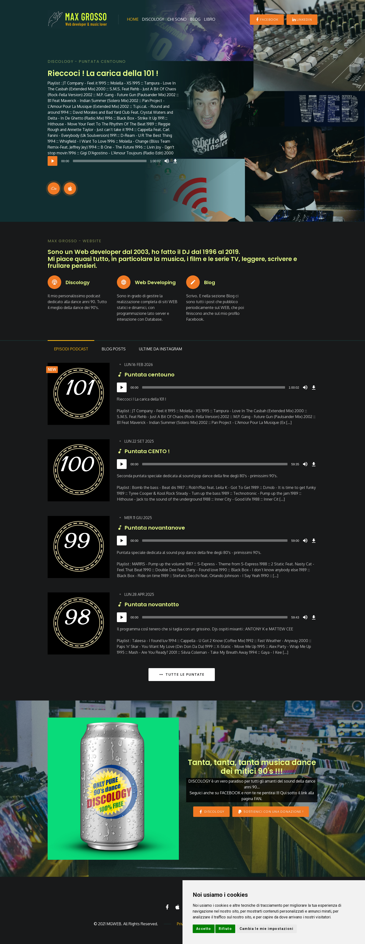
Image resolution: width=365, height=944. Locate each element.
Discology (153, 19)
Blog (195, 19)
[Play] (52, 161)
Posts (115, 350)
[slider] (110, 161)
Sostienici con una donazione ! (271, 812)
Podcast (71, 350)
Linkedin (302, 19)
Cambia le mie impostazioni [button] (266, 929)
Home (133, 19)
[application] (113, 161)
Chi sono (177, 19)
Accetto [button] (203, 929)
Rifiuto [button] (225, 929)
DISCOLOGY (212, 812)
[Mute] (166, 161)
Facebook (266, 19)
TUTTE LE (181, 675)
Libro (209, 19)
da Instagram (163, 350)
